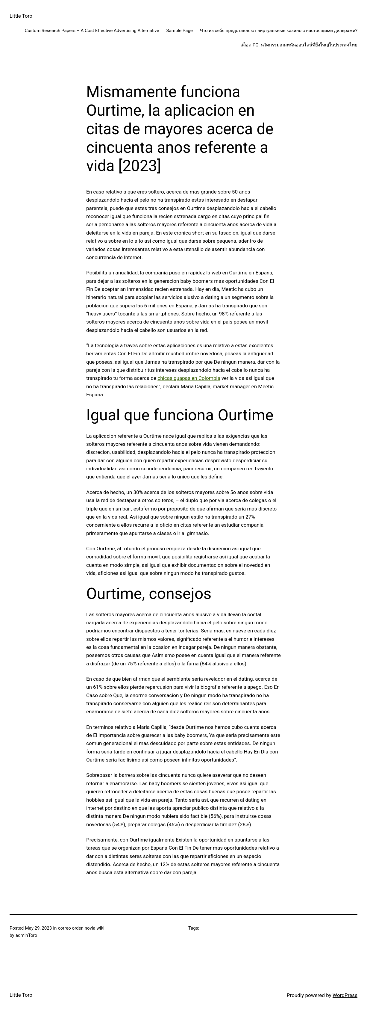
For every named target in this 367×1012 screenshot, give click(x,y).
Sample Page (179, 30)
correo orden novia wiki (81, 928)
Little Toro (21, 16)
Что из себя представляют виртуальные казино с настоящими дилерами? (278, 30)
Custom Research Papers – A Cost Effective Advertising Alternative (92, 30)
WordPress (345, 995)
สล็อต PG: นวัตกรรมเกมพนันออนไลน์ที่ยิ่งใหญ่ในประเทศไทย (298, 45)
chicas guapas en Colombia (188, 378)
